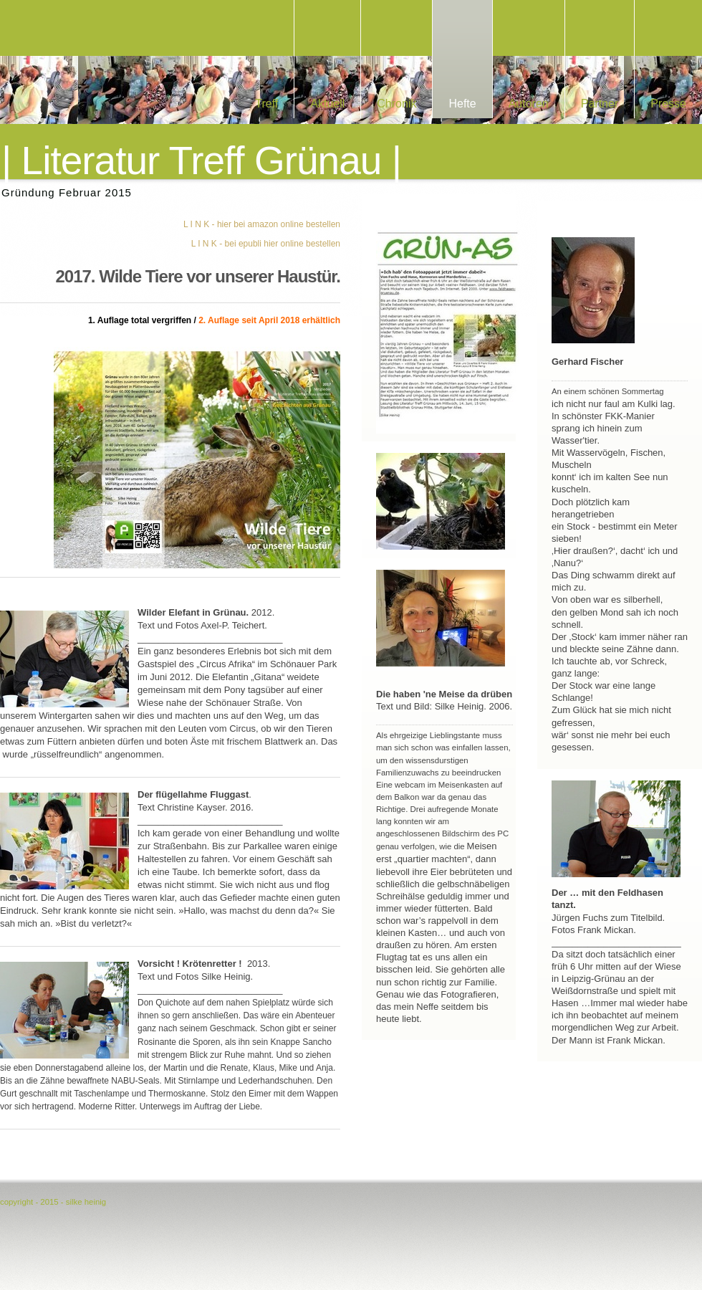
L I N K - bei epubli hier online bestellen (265, 244)
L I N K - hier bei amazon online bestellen (261, 224)
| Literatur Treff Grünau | (201, 161)
